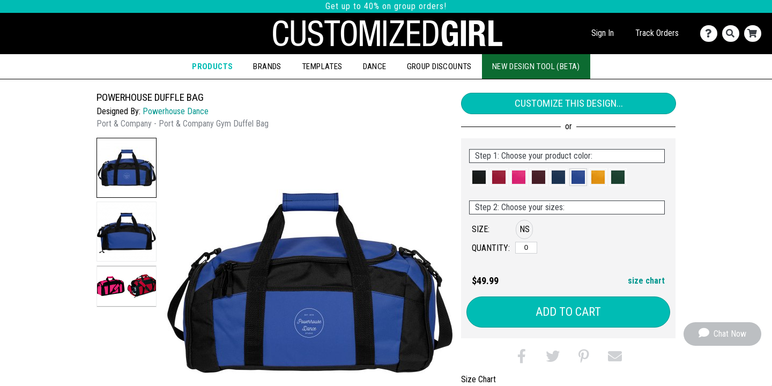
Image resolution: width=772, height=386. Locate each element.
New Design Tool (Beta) (536, 66)
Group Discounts (439, 66)
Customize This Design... (569, 103)
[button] (126, 167)
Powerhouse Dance (176, 111)
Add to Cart (568, 311)
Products (212, 66)
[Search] (733, 33)
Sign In (602, 33)
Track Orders (657, 33)
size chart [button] (646, 281)
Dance (375, 66)
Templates (322, 66)
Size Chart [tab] (478, 379)
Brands (267, 66)
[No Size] (526, 248)
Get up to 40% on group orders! (386, 6)
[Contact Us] (711, 33)
